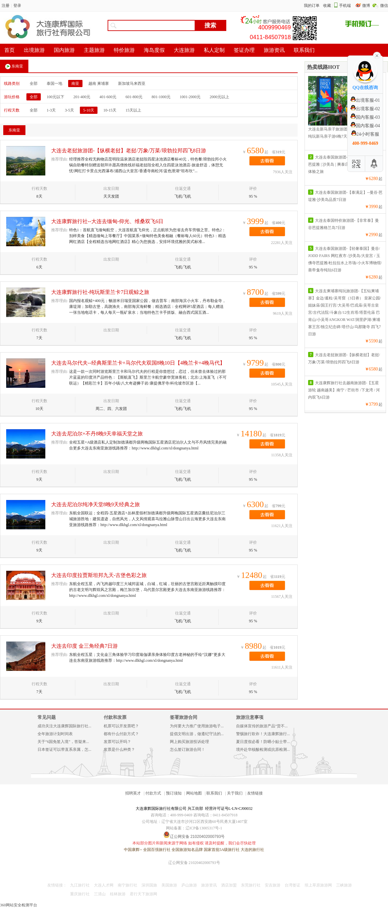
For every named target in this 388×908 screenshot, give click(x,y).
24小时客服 (365, 134)
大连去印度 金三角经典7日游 (84, 646)
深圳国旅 (149, 885)
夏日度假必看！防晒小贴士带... (263, 741)
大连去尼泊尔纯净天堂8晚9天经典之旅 (95, 504)
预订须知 (174, 793)
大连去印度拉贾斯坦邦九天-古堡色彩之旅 (99, 575)
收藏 (327, 5)
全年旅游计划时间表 (55, 734)
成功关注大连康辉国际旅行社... (64, 726)
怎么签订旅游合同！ (187, 749)
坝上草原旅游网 (318, 885)
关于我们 (235, 793)
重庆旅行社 (80, 894)
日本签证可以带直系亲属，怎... (64, 749)
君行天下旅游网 (143, 894)
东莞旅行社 (251, 885)
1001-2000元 (190, 97)
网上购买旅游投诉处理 (189, 741)
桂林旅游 (118, 894)
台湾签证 (292, 885)
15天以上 (133, 110)
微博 (366, 5)
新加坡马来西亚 (131, 83)
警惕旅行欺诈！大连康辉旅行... (263, 734)
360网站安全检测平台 (18, 905)
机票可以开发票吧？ (121, 726)
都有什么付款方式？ (121, 734)
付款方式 (153, 793)
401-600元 (107, 97)
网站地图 (194, 793)
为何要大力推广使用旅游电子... (197, 726)
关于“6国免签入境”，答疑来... (63, 741)
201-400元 (81, 97)
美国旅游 (169, 885)
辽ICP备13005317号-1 (204, 828)
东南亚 (14, 66)
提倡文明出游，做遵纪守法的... (197, 734)
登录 (17, 5)
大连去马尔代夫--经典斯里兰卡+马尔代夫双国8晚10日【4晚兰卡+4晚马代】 (138, 363)
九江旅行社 (80, 885)
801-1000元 (161, 97)
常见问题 (46, 717)
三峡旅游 (344, 885)
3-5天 (69, 110)
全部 (33, 83)
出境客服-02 (365, 108)
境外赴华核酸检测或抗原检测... (263, 749)
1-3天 (51, 110)
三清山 (100, 894)
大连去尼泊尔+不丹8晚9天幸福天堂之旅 (97, 433)
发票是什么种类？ (119, 749)
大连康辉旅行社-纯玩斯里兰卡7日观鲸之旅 (100, 292)
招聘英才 (133, 793)
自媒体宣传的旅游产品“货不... (262, 726)
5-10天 (88, 110)
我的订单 (312, 5)
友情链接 (255, 793)
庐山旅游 (189, 885)
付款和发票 (115, 717)
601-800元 (134, 97)
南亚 (75, 83)
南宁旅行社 (127, 885)
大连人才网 (103, 885)
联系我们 (214, 793)
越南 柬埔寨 (98, 83)
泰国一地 (54, 83)
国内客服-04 (365, 125)
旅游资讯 (209, 885)
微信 (384, 5)
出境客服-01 (365, 100)
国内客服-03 (365, 117)
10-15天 (109, 110)
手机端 (345, 5)
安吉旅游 (272, 885)
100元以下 (55, 97)
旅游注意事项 (249, 717)
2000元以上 (219, 97)
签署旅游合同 (183, 717)
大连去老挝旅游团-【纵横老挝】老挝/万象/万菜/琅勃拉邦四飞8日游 (128, 150)
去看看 (267, 161)
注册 (5, 5)
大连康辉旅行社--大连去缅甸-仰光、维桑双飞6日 (107, 221)
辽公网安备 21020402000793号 (194, 862)
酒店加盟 (229, 885)
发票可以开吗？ (117, 741)
